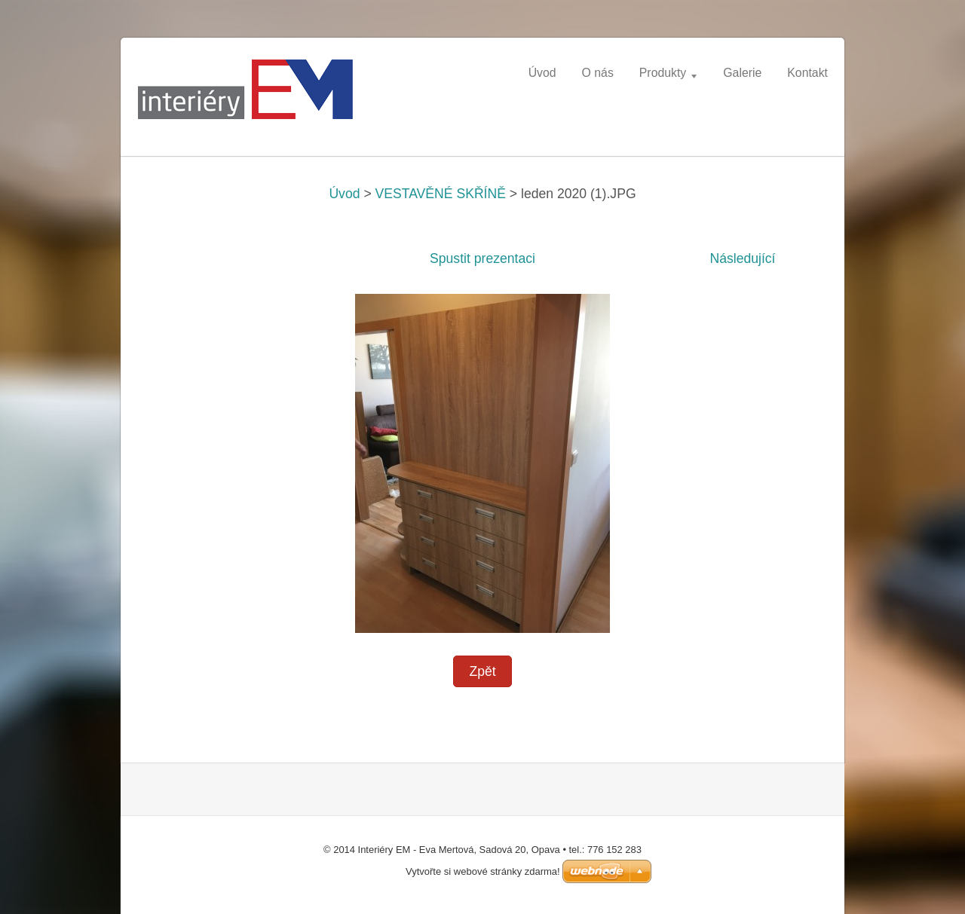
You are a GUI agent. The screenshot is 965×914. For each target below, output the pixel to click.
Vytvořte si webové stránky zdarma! (483, 871)
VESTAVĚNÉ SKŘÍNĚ (440, 193)
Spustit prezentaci (482, 258)
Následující (742, 258)
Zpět (482, 671)
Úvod (344, 193)
